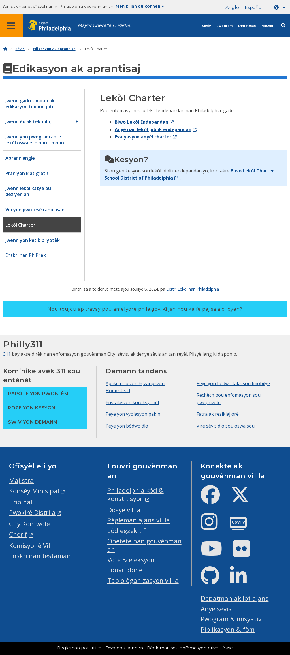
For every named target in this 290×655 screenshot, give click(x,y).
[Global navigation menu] (11, 25)
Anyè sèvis (216, 608)
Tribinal (20, 502)
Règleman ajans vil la (138, 520)
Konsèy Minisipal (34, 491)
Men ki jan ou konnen (140, 6)
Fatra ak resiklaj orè (218, 414)
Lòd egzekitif (126, 530)
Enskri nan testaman (40, 555)
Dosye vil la (123, 509)
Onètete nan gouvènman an (144, 545)
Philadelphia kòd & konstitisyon (135, 494)
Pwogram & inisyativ (231, 619)
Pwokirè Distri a (32, 512)
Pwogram (224, 26)
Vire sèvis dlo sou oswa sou (226, 426)
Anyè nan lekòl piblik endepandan (153, 129)
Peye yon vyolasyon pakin (133, 414)
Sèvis (206, 26)
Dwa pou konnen (124, 647)
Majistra (21, 480)
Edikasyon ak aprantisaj (55, 48)
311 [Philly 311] (7, 354)
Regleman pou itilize (79, 647)
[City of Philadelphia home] (52, 26)
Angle (232, 7)
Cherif (18, 534)
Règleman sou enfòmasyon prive (182, 647)
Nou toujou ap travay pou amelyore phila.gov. (145, 309)
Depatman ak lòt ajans (234, 598)
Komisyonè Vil (29, 545)
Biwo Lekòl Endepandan (141, 122)
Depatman (247, 26)
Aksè (227, 647)
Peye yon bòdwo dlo (127, 426)
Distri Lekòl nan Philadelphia (192, 289)
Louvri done (124, 570)
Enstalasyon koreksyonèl (132, 402)
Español (254, 7)
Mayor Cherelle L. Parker (105, 25)
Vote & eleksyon (131, 559)
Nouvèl (267, 26)
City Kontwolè (29, 523)
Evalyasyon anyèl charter (143, 137)
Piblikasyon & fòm (228, 629)
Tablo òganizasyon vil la (143, 580)
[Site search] (283, 25)
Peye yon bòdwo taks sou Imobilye (233, 383)
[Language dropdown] (281, 7)
